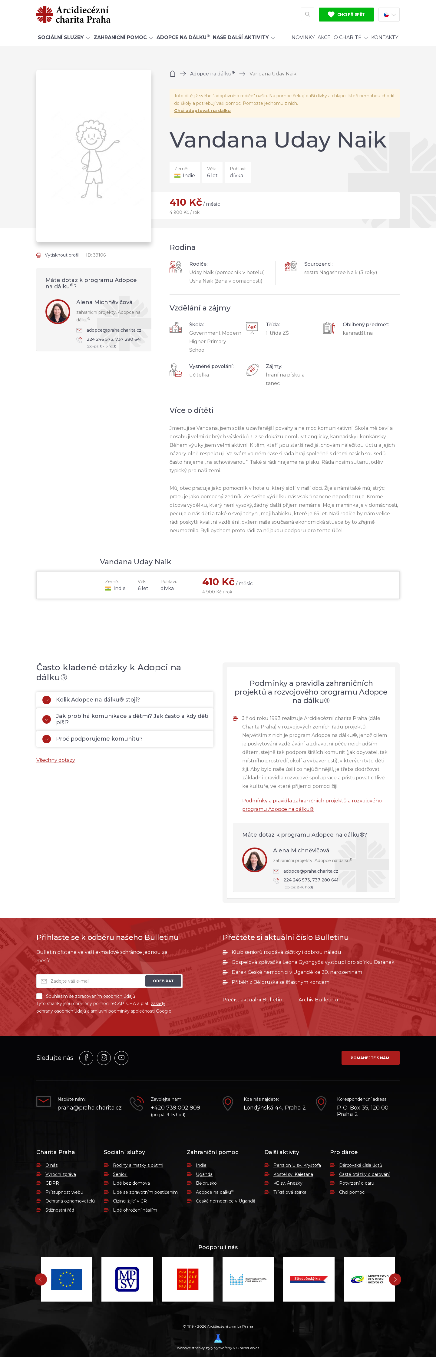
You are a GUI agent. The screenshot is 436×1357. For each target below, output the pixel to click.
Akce (324, 37)
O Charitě (351, 37)
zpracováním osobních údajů (105, 996)
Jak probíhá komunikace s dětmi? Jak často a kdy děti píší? (125, 719)
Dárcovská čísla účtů (360, 1165)
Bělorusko (206, 1183)
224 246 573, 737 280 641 (110, 343)
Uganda (204, 1174)
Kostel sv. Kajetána (293, 1174)
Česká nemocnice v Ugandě (225, 1201)
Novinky (303, 37)
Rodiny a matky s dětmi (138, 1165)
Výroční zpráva (60, 1174)
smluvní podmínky (110, 1011)
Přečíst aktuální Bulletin (252, 1000)
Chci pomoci (352, 1192)
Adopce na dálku (212, 74)
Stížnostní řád (59, 1210)
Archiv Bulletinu (318, 1000)
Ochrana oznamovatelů (70, 1201)
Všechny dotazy (55, 760)
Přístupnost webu (64, 1192)
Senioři (120, 1174)
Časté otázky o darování (364, 1174)
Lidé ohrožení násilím (135, 1210)
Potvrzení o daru (356, 1183)
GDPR (52, 1183)
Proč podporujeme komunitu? (92, 739)
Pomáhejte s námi (371, 1058)
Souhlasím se (85, 996)
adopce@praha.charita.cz (108, 330)
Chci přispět (346, 15)
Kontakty (384, 37)
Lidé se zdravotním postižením (145, 1192)
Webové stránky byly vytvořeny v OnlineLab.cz (218, 1342)
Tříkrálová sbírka (289, 1192)
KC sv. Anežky (287, 1183)
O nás (51, 1165)
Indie (201, 1165)
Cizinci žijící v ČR (130, 1201)
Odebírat (163, 981)
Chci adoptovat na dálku (202, 110)
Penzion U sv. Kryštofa (297, 1165)
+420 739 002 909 (175, 1108)
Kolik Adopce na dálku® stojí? (91, 700)
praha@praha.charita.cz (89, 1108)
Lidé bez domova (131, 1183)
